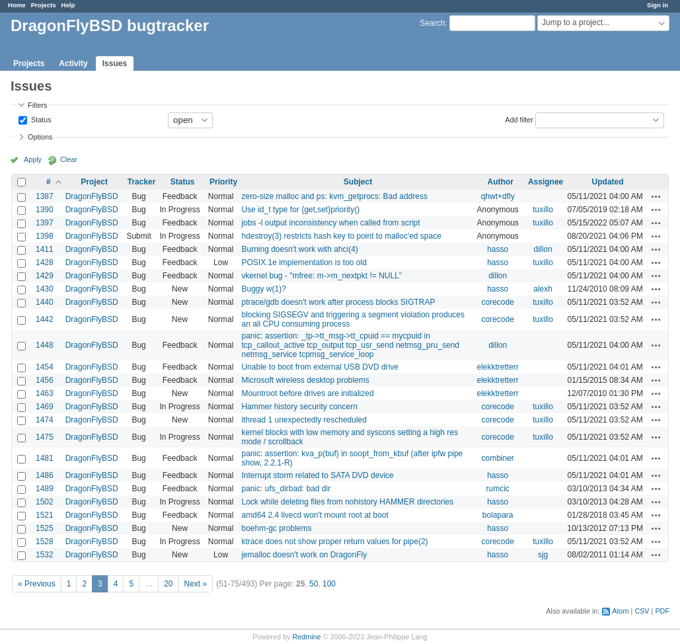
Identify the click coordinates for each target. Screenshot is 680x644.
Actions (656, 196)
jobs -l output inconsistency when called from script (330, 222)
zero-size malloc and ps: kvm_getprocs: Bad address (334, 196)
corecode (498, 302)
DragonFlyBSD (91, 196)
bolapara (497, 515)
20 (168, 583)
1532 (45, 554)
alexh (542, 289)
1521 (45, 515)
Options (40, 137)
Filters (37, 105)
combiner (498, 458)
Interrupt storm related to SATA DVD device (317, 475)
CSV (641, 611)
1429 (45, 275)
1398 (45, 236)
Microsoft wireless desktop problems (305, 380)
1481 (45, 458)
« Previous (37, 583)
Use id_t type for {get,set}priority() (300, 209)
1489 (45, 488)
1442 (45, 319)
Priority (223, 181)
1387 (45, 196)
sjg (543, 554)
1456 (45, 380)
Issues (114, 63)
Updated (608, 181)
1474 (45, 419)
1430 (45, 289)
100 (329, 583)
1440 (45, 302)
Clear (68, 159)
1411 (45, 249)
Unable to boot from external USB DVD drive (319, 367)
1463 (45, 393)
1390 (45, 209)
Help (68, 5)
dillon (543, 249)
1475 (45, 437)
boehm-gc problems (276, 528)
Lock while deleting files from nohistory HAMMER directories (347, 501)
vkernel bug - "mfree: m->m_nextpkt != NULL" (321, 275)
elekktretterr (498, 367)
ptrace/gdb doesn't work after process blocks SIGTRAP (338, 302)
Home (17, 5)
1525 (45, 528)
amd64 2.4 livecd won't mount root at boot (314, 515)
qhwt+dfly (498, 196)
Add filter (519, 119)
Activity (73, 63)
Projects (43, 5)
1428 (45, 262)
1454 (45, 367)
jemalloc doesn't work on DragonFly (304, 554)
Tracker (142, 181)
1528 (45, 541)
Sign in (657, 5)
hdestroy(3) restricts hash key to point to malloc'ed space (341, 236)
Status (40, 119)
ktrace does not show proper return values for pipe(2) (334, 541)
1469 (45, 406)
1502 (45, 501)
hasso (497, 249)
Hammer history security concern (299, 406)
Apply (33, 159)
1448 (45, 345)
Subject (358, 181)
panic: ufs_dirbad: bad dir (285, 488)
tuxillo (543, 209)
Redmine (306, 637)
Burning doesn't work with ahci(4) (299, 249)
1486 (45, 475)
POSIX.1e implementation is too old (303, 262)
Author (500, 181)
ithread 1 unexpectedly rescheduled (303, 419)
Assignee (545, 181)
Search (432, 23)
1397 (45, 222)
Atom (620, 611)
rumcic (498, 488)
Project (94, 181)
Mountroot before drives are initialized (307, 393)
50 (313, 583)
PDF (662, 611)
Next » (196, 583)
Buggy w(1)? (263, 289)
